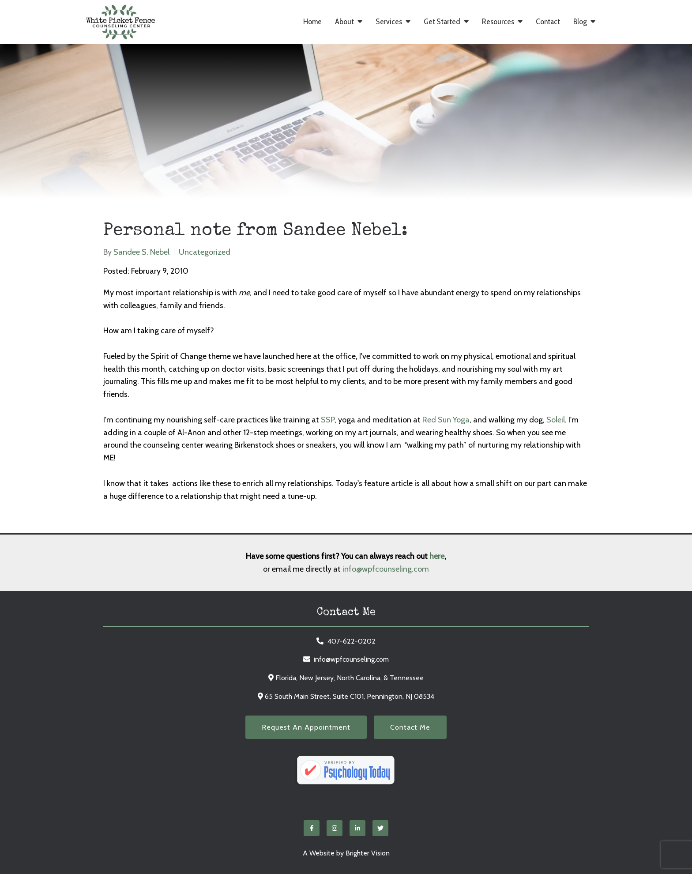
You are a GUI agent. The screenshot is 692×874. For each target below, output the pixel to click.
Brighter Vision (368, 853)
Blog (580, 21)
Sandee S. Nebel (141, 252)
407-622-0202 (351, 641)
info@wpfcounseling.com (385, 569)
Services (389, 21)
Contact (548, 21)
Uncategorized (204, 252)
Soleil (555, 420)
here (436, 556)
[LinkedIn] (357, 828)
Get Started (442, 21)
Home (312, 21)
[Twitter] (380, 828)
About (344, 21)
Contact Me (410, 727)
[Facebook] (312, 828)
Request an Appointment (306, 727)
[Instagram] (334, 828)
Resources (498, 21)
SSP (328, 420)
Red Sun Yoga (446, 420)
